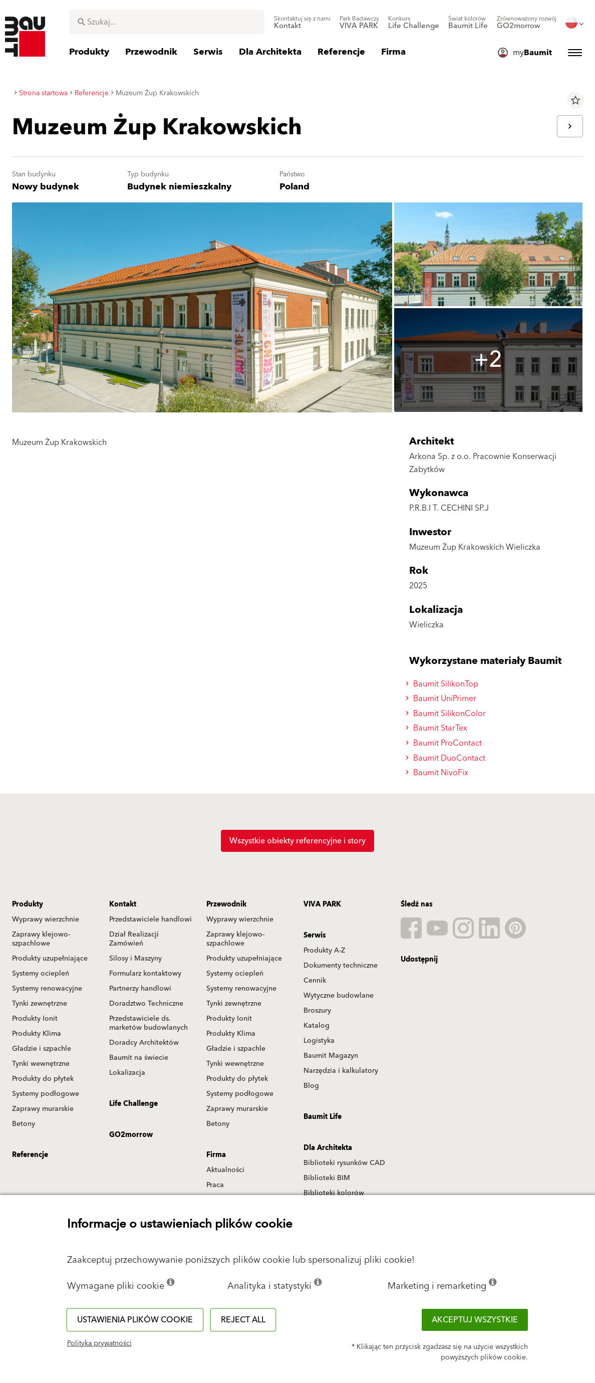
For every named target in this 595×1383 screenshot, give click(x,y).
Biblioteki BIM (327, 1178)
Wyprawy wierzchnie (45, 919)
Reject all (243, 1320)
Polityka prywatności (99, 1343)
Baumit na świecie (138, 1058)
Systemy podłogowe (45, 1094)
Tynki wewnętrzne (41, 1064)
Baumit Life (323, 1117)
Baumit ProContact (445, 743)
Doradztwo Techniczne (146, 1004)
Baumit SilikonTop (443, 684)
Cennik (315, 981)
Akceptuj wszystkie (475, 1320)
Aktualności (225, 1170)
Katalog (317, 1026)
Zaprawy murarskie (43, 1109)
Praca (215, 1185)
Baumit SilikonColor (447, 714)
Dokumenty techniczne (341, 966)
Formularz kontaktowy (145, 974)
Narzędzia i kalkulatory (341, 1071)
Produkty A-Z (324, 951)
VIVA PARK (322, 904)
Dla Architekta (328, 1148)
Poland (294, 186)
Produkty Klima (36, 1034)
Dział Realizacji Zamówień (134, 939)
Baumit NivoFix (438, 773)
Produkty (27, 904)
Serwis (315, 936)
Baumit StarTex (438, 728)
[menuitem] (302, 22)
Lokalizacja (127, 1073)
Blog (311, 1086)
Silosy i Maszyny (135, 959)
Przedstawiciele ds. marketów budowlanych (148, 1023)
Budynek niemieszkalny (179, 186)
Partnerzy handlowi (140, 989)
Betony (23, 1124)
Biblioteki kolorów (334, 1193)
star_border (575, 100)
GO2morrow (131, 1135)
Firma (216, 1155)
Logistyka (319, 1041)
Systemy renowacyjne (47, 989)
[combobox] (166, 22)
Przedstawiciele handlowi (150, 919)
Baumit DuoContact (447, 758)
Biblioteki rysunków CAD (344, 1163)
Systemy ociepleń (40, 974)
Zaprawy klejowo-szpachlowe (41, 939)
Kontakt (122, 904)
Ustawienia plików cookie (135, 1320)
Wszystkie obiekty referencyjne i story (297, 841)
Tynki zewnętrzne (39, 1004)
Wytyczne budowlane (339, 996)
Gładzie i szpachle (41, 1049)
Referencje (30, 1155)
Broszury (317, 1011)
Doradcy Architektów (144, 1043)
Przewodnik (226, 904)
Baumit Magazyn (331, 1056)
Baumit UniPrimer (442, 699)
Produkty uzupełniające (50, 959)
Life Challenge (133, 1104)
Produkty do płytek (43, 1079)
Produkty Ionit (35, 1019)
